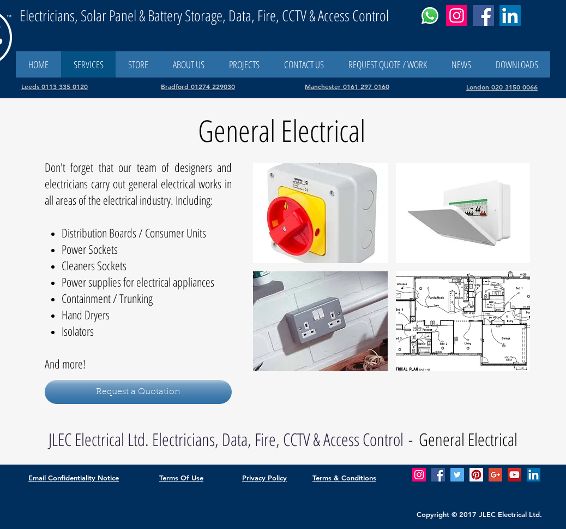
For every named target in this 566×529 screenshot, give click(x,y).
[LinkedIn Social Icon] (533, 475)
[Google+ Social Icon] (495, 475)
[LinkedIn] (510, 15)
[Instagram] (456, 15)
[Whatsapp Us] (430, 15)
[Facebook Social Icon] (438, 475)
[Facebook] (483, 15)
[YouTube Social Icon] (514, 475)
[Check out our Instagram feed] (419, 475)
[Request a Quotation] (138, 392)
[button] (304, 64)
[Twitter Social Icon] (457, 475)
